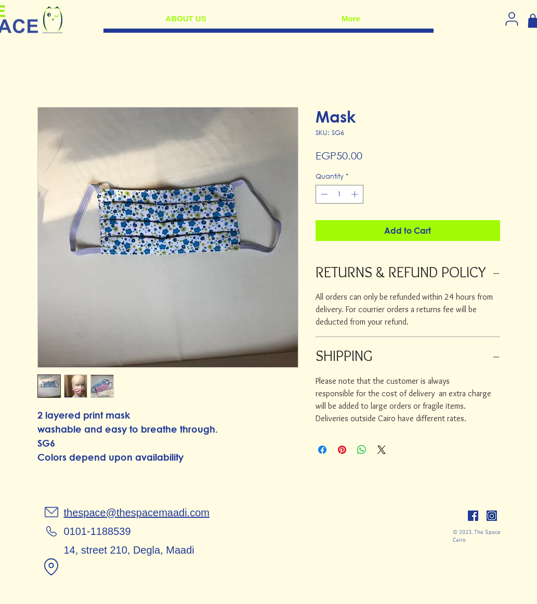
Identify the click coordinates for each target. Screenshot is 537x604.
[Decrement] (323, 194)
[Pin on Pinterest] (342, 450)
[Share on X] (381, 450)
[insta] (492, 516)
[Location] (51, 567)
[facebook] (473, 516)
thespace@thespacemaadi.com (136, 512)
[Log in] (512, 19)
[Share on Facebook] (322, 450)
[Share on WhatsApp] (362, 450)
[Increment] (355, 194)
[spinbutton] (339, 194)
